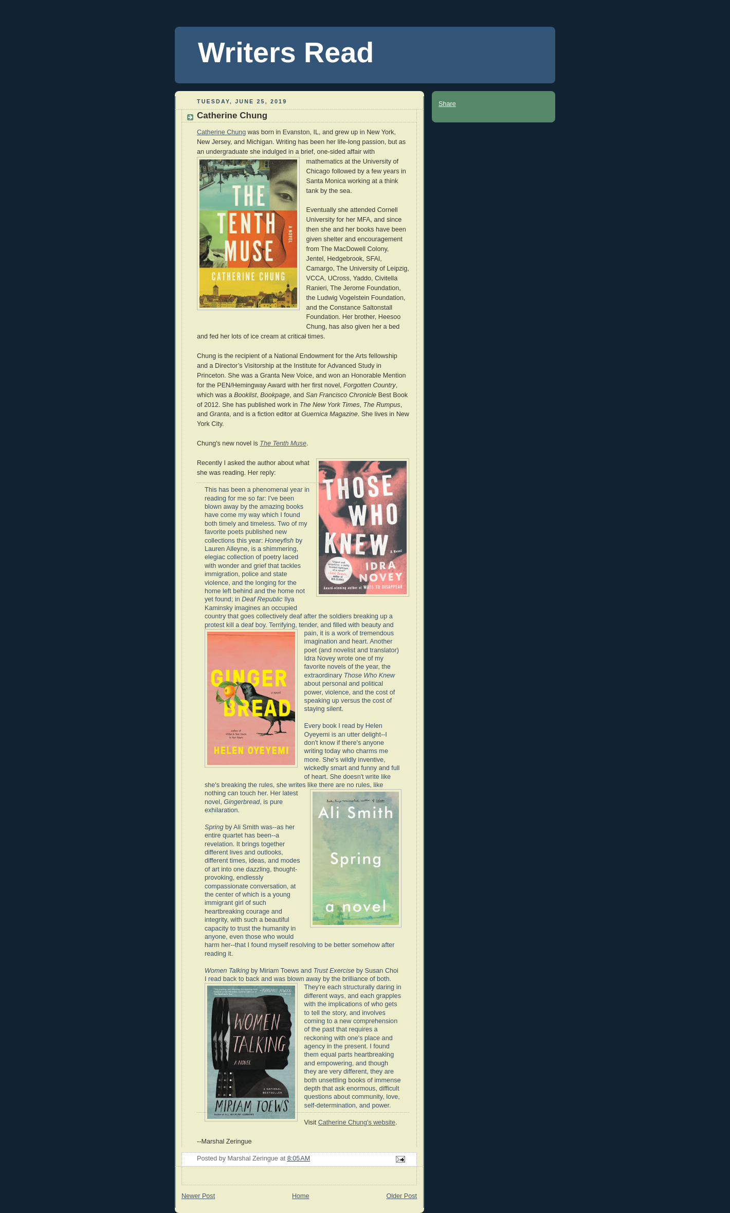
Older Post (401, 1196)
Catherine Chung (221, 132)
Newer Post (198, 1196)
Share (447, 104)
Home (300, 1196)
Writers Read (286, 52)
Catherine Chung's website (356, 1122)
